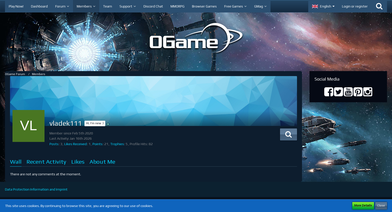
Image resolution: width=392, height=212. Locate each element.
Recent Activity (46, 161)
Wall (16, 161)
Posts (54, 144)
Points (97, 144)
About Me (102, 161)
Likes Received (75, 144)
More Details (363, 205)
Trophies (117, 144)
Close (381, 205)
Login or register (355, 6)
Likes (77, 161)
